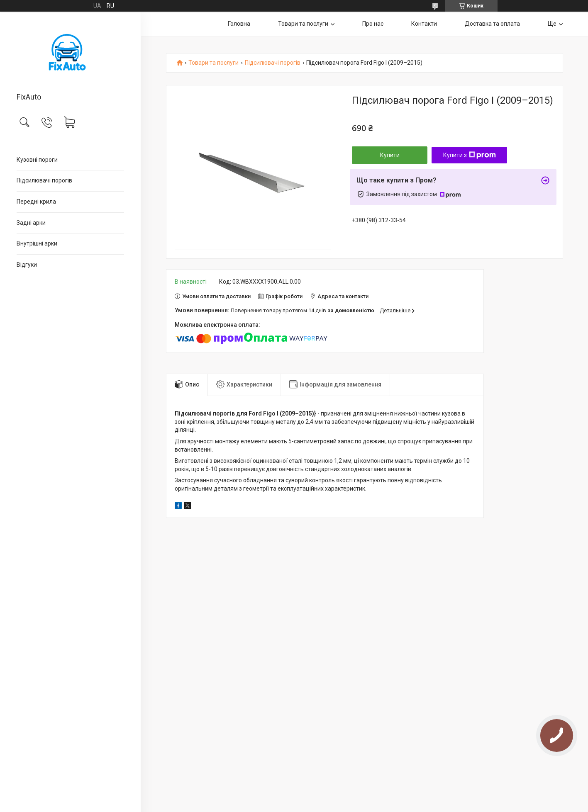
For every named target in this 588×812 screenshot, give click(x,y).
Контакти (424, 23)
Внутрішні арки (37, 243)
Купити (390, 155)
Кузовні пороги (37, 159)
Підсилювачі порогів (44, 180)
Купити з (469, 155)
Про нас (372, 23)
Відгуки (27, 264)
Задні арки (31, 222)
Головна (239, 23)
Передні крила (36, 201)
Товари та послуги (303, 23)
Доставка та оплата (492, 23)
